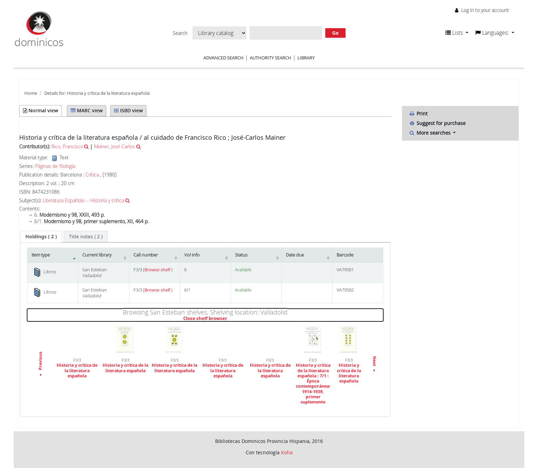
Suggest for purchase (437, 123)
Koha (287, 452)
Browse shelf (157, 270)
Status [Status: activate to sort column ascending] (241, 255)
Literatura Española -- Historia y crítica (83, 200)
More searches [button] (430, 132)
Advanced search (223, 58)
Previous (40, 365)
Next (374, 365)
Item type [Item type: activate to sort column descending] (41, 255)
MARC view (87, 110)
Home (30, 93)
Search (180, 33)
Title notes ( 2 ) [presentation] (86, 236)
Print (418, 113)
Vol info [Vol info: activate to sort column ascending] (192, 255)
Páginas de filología (55, 166)
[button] (456, 32)
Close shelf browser (228, 318)
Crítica (92, 174)
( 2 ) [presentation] (41, 236)
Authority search (270, 58)
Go (335, 33)
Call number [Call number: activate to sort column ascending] (145, 255)
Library (306, 58)
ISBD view (128, 110)
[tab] (41, 236)
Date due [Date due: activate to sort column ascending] (295, 255)
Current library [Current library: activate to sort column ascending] (97, 255)
